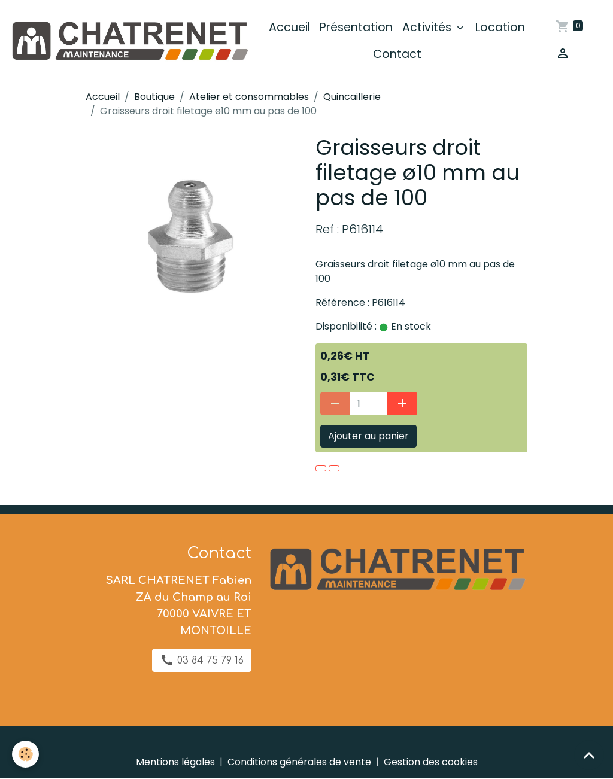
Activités (428, 27)
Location (500, 27)
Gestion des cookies (431, 762)
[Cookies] (25, 754)
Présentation (356, 27)
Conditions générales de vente (299, 762)
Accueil (289, 27)
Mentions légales (175, 762)
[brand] (129, 41)
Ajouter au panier (368, 436)
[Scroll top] (589, 755)
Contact (397, 54)
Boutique (154, 97)
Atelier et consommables (249, 97)
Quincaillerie (352, 97)
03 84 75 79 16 (202, 660)
